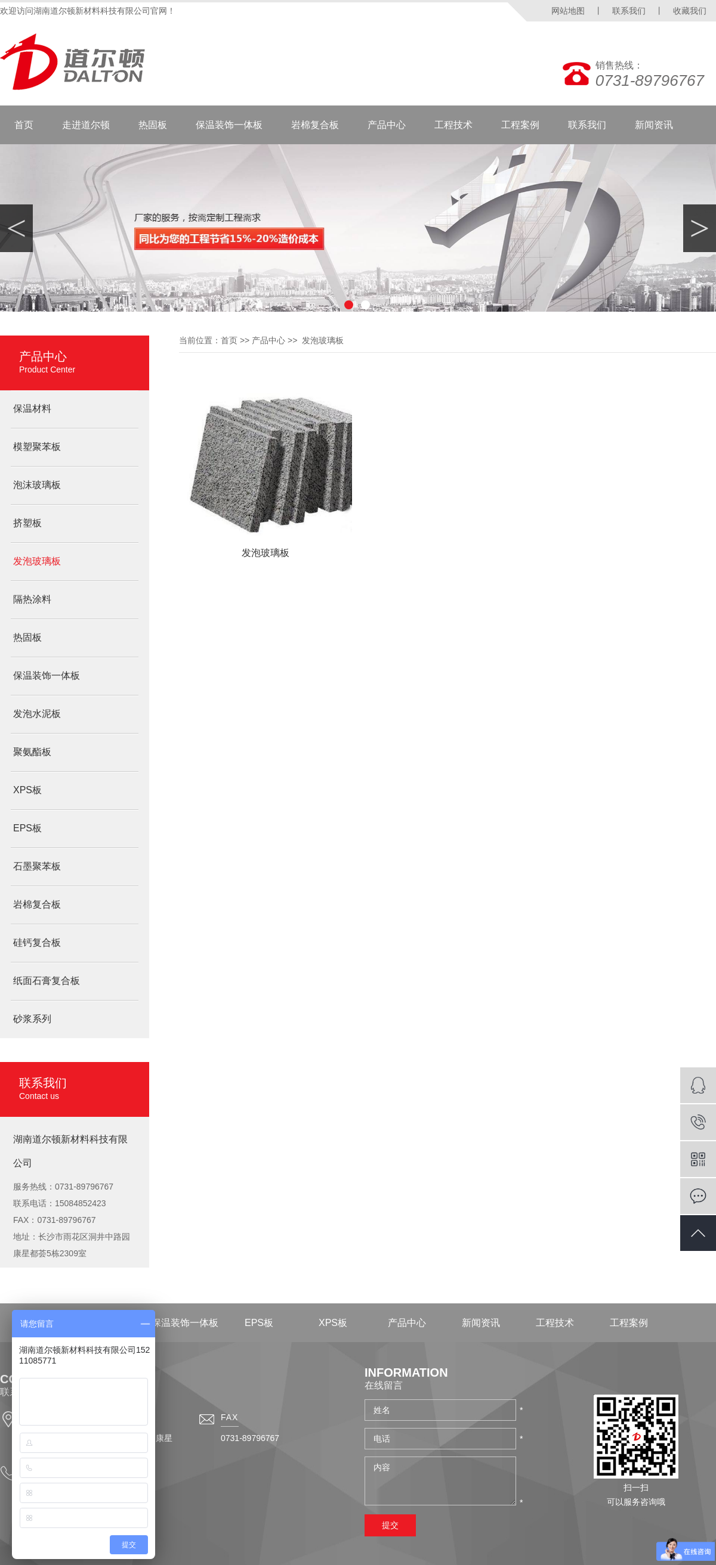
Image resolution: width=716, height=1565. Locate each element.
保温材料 (32, 408)
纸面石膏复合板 (46, 981)
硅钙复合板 (37, 942)
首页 (23, 125)
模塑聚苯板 (37, 447)
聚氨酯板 (32, 752)
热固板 (152, 125)
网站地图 (568, 10)
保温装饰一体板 (229, 125)
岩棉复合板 (315, 125)
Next (699, 228)
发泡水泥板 (37, 714)
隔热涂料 (32, 599)
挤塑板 (27, 523)
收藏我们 (689, 10)
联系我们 (629, 10)
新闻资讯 (654, 125)
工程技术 (453, 125)
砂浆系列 (32, 1019)
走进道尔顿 (86, 125)
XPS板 (27, 790)
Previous (16, 228)
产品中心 (387, 125)
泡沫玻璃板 (37, 485)
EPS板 (27, 828)
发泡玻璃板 (37, 561)
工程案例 (520, 125)
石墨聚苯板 (37, 866)
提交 (390, 1525)
